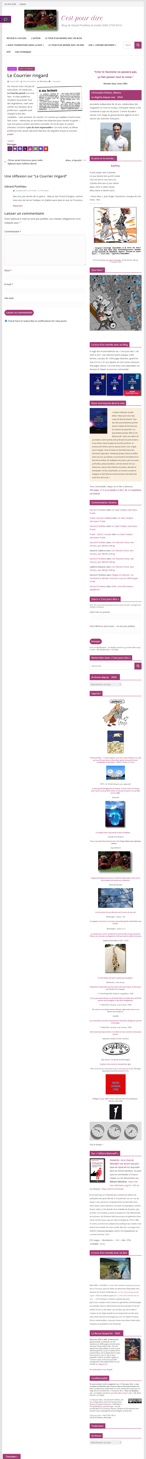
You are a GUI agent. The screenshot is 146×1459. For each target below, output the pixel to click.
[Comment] (10, 148)
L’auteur (35, 38)
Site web (9, 298)
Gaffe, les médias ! (26, 69)
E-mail (8, 284)
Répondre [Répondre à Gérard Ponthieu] (18, 205)
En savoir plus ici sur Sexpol (101, 1369)
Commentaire (12, 231)
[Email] (15, 148)
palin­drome (124, 1071)
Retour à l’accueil (17, 38)
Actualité (12, 69)
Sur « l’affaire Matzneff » (102, 45)
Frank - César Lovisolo (100, 534)
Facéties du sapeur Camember (110, 260)
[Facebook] (20, 148)
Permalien (43, 190)
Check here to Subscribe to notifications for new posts (36, 321)
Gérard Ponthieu (29, 81)
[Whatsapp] (35, 148)
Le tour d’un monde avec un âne (66, 45)
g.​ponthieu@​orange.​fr (119, 1393)
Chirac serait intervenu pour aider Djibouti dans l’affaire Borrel (23, 162)
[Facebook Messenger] (40, 148)
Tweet (10, 140)
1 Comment (54, 81)
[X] (25, 148)
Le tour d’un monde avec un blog (63, 38)
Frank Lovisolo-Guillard (101, 517)
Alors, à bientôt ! (76, 160)
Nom (8, 270)
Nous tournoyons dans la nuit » (25, 45)
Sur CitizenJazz (23, 52)
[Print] (45, 148)
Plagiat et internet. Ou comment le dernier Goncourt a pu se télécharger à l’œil (114, 578)
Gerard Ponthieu (98, 509)
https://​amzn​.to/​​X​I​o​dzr (112, 1189)
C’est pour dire (82, 18)
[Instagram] (30, 148)
